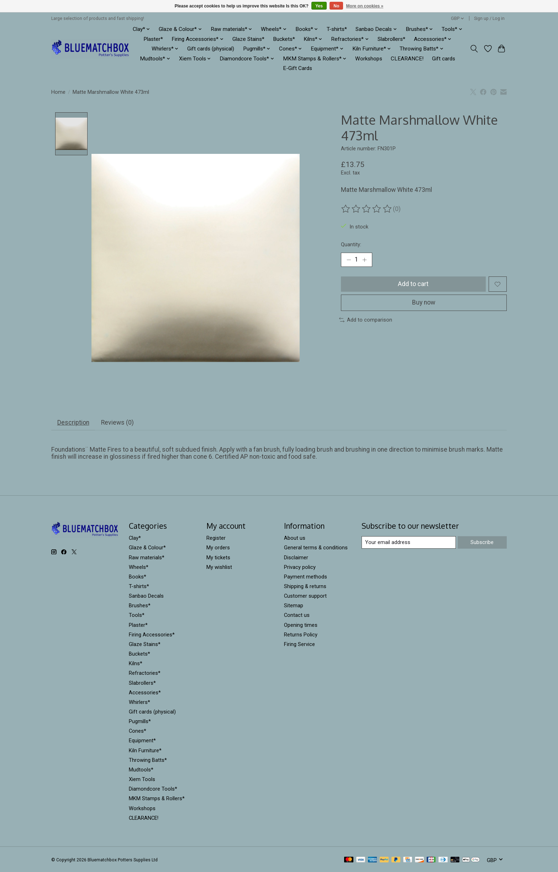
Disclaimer (296, 557)
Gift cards (443, 58)
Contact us (297, 615)
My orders (218, 548)
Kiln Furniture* (145, 750)
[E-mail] (409, 542)
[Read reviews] (367, 209)
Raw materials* (146, 557)
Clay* (135, 538)
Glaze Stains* (248, 39)
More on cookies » (365, 6)
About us (294, 538)
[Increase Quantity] (364, 260)
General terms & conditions (316, 548)
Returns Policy (300, 634)
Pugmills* (140, 721)
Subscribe (482, 542)
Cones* (137, 731)
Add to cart (413, 283)
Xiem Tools (142, 779)
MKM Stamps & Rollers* (157, 799)
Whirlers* (139, 702)
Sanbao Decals (146, 596)
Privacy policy (300, 567)
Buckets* (284, 39)
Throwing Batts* (148, 760)
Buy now (423, 302)
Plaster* (153, 39)
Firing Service (299, 644)
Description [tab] (73, 422)
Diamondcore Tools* (153, 789)
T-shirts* (337, 29)
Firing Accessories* (152, 634)
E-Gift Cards (297, 68)
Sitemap (293, 606)
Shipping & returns (305, 586)
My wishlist (219, 567)
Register (216, 538)
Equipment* (142, 741)
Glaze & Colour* (147, 548)
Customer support (305, 596)
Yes (319, 6)
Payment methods (305, 577)
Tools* (136, 615)
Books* (137, 577)
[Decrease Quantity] (349, 260)
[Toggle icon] (474, 48)
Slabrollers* (391, 39)
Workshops (368, 58)
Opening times (300, 625)
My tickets (218, 557)
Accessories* (145, 692)
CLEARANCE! (407, 58)
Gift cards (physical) (210, 48)
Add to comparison (365, 320)
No (336, 6)
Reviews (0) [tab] (117, 422)
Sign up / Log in (489, 18)
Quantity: (351, 244)
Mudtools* (141, 770)
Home (58, 92)
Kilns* (135, 664)
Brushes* (140, 606)
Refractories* (144, 673)
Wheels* (138, 567)
